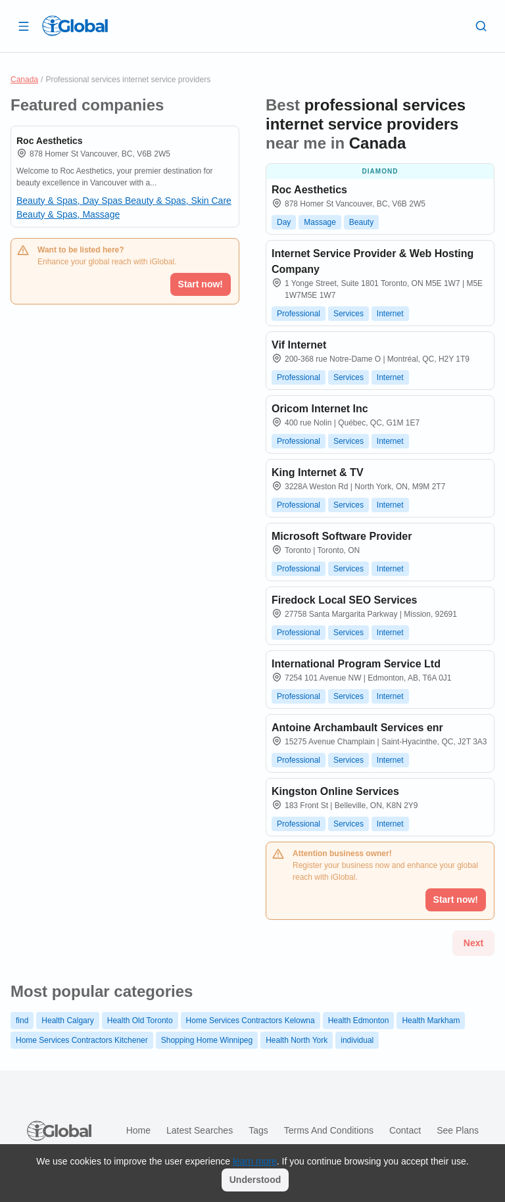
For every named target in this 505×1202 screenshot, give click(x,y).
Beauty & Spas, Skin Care (178, 200)
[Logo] (75, 25)
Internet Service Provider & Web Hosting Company (372, 261)
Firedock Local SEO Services (344, 600)
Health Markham (431, 1020)
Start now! (200, 284)
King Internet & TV (318, 472)
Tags (258, 1130)
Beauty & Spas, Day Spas (70, 200)
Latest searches (199, 1130)
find (22, 1020)
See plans (458, 1130)
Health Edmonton (358, 1020)
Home (138, 1130)
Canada (24, 79)
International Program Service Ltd (356, 663)
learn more (255, 1161)
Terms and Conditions (328, 1130)
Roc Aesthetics (49, 140)
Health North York (296, 1040)
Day (284, 222)
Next (473, 943)
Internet (390, 313)
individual (357, 1040)
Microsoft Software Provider (342, 536)
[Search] (481, 25)
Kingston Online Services (335, 791)
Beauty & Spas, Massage (68, 214)
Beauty (361, 222)
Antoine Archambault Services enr (357, 727)
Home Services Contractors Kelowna (250, 1020)
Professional (298, 313)
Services (348, 313)
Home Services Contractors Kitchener (82, 1040)
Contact (405, 1130)
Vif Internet (299, 344)
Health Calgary (67, 1020)
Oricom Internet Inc (320, 408)
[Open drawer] (24, 25)
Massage (320, 222)
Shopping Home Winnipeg (206, 1040)
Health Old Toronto (140, 1020)
